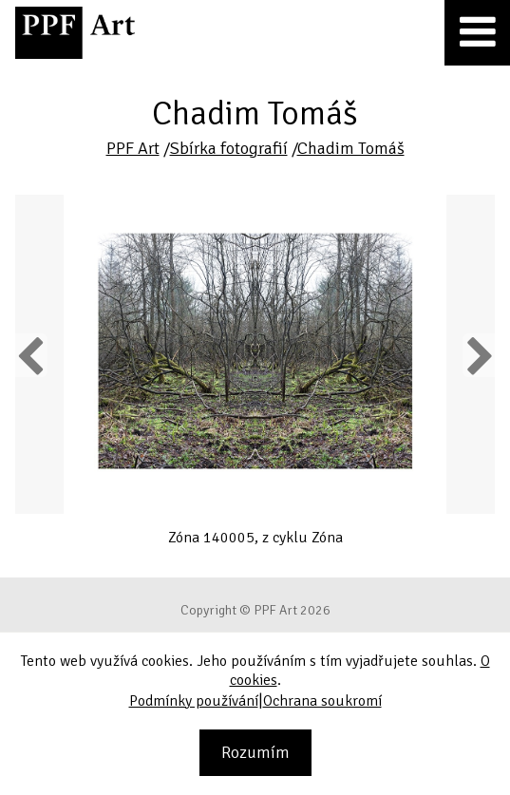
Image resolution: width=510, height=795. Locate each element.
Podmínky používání (193, 700)
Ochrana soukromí (322, 700)
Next (478, 355)
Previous (31, 355)
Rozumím (255, 752)
